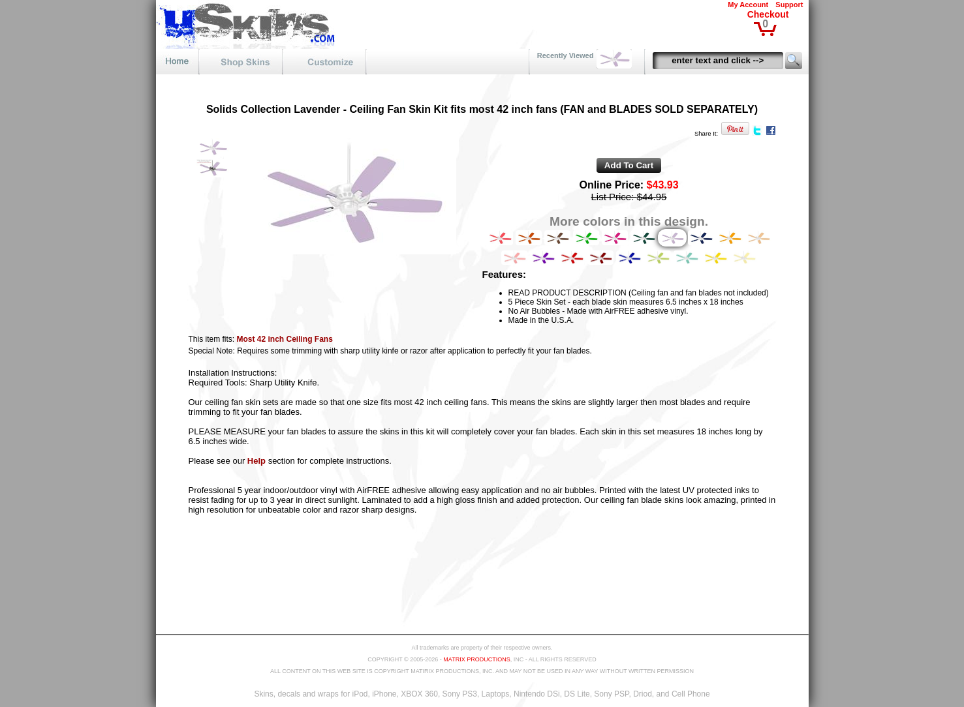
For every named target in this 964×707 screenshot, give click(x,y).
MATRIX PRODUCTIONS (476, 659)
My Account (748, 4)
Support (789, 4)
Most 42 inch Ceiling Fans (285, 339)
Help (256, 461)
